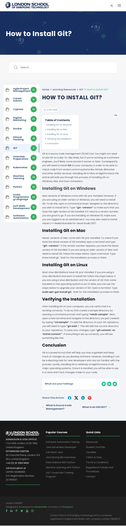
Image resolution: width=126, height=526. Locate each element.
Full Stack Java (54, 452)
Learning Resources (64, 90)
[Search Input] (67, 68)
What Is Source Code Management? (56, 407)
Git (69, 166)
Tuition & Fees (94, 457)
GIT (81, 90)
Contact (91, 477)
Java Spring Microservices (61, 457)
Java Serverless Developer (61, 447)
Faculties (91, 452)
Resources (92, 442)
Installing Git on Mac (57, 129)
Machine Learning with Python (63, 468)
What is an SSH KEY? (96, 407)
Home (45, 90)
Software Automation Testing (62, 442)
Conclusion (52, 143)
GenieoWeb (40, 507)
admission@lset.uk (16, 468)
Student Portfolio (95, 447)
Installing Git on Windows (59, 125)
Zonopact (67, 507)
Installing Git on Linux (57, 134)
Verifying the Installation (59, 139)
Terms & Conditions (97, 462)
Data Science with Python (60, 462)
